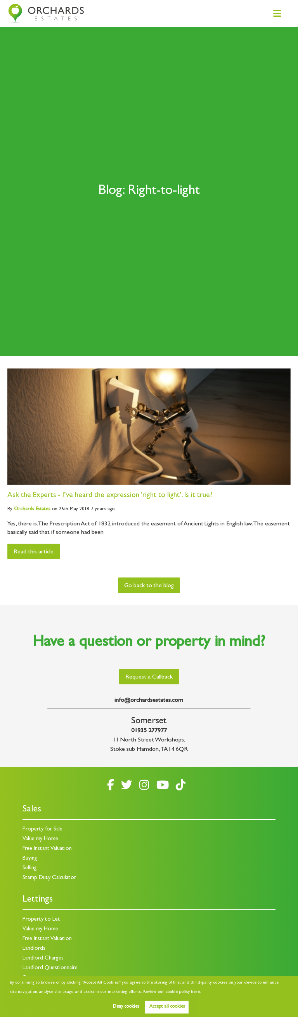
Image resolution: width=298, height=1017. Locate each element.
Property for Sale (42, 829)
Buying (30, 859)
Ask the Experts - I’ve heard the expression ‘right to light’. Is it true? (110, 495)
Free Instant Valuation (47, 849)
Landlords (34, 949)
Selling (30, 868)
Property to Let (41, 920)
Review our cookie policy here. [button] (172, 992)
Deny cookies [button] (126, 1007)
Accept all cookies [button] (167, 1007)
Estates (32, 509)
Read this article (34, 552)
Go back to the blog (149, 586)
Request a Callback (149, 677)
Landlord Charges (43, 958)
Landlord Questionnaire (50, 968)
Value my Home (40, 839)
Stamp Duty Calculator (49, 878)
